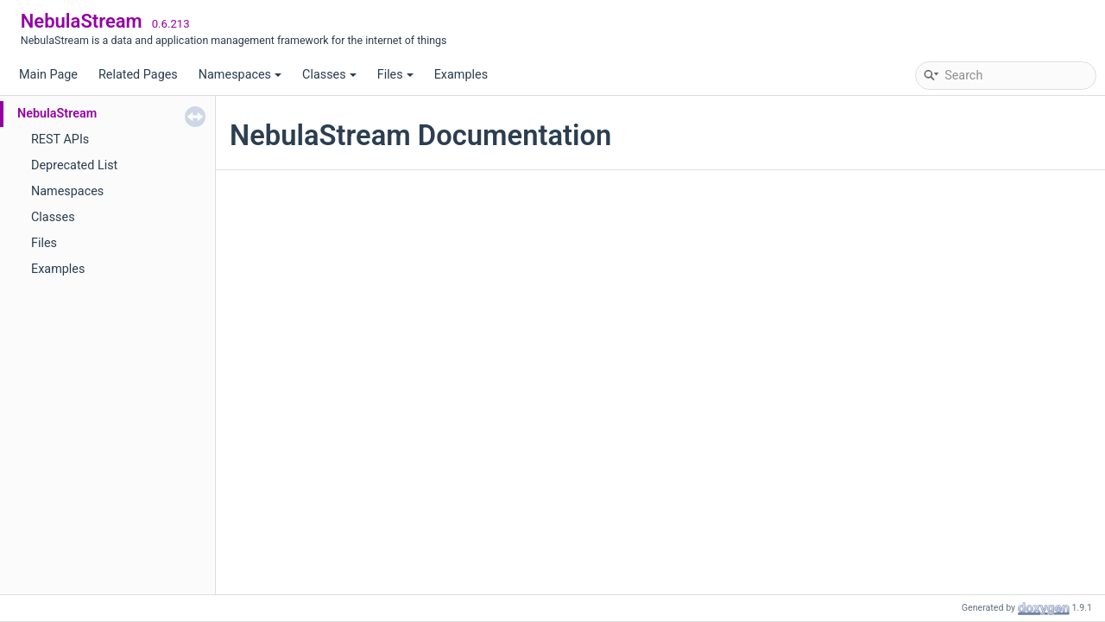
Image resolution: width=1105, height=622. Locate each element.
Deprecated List (74, 165)
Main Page (48, 74)
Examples (461, 74)
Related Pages (138, 74)
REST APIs (60, 139)
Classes (329, 74)
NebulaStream (57, 113)
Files (395, 74)
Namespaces (240, 74)
